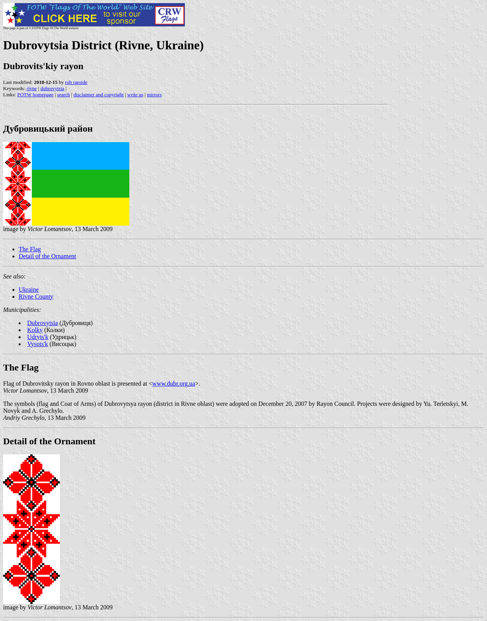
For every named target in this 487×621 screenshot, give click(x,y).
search (63, 94)
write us (135, 94)
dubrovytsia (52, 88)
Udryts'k (37, 337)
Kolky (35, 330)
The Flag (30, 249)
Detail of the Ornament (47, 256)
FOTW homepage (35, 94)
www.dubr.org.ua (173, 383)
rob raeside (76, 82)
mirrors (154, 94)
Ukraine (29, 289)
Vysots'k (37, 344)
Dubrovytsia (42, 323)
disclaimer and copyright (98, 94)
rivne (31, 88)
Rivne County (36, 296)
